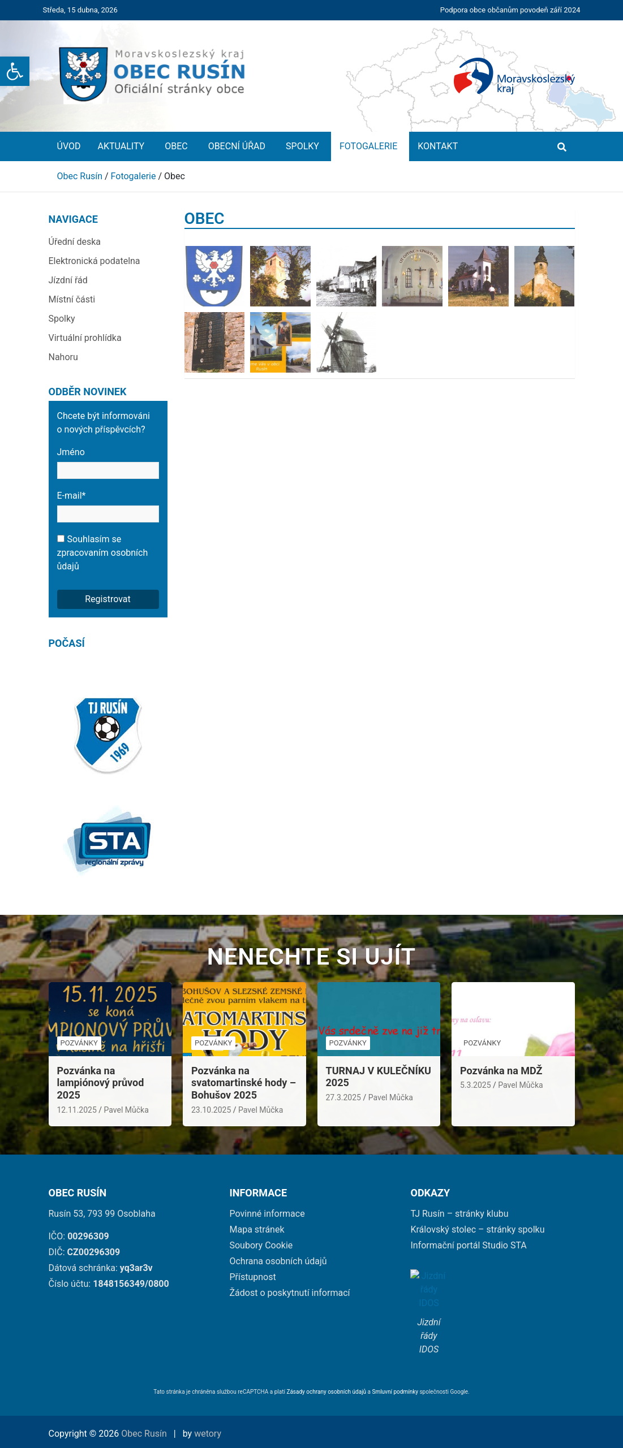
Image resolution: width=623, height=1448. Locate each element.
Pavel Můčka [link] (126, 1109)
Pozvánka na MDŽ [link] (501, 1071)
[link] (14, 71)
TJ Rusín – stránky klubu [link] (459, 1213)
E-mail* (108, 506)
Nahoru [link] (63, 357)
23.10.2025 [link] (211, 1109)
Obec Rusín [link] (144, 1433)
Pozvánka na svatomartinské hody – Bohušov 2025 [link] (243, 1083)
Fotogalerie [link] (370, 146)
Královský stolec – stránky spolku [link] (477, 1229)
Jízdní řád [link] (68, 280)
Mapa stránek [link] (256, 1229)
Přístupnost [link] (252, 1277)
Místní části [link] (72, 299)
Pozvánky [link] (79, 1043)
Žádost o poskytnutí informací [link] (289, 1292)
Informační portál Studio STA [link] (468, 1245)
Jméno (108, 463)
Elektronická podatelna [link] (94, 261)
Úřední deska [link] (75, 241)
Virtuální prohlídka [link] (85, 337)
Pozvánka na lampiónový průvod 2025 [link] (100, 1083)
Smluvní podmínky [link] (395, 1392)
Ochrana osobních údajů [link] (277, 1261)
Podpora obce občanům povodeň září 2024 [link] (510, 10)
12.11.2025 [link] (77, 1109)
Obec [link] (178, 146)
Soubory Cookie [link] (261, 1245)
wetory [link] (207, 1433)
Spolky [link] (304, 146)
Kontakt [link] (438, 146)
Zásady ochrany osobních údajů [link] (326, 1392)
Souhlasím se (102, 553)
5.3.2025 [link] (475, 1085)
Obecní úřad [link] (238, 146)
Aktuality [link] (122, 146)
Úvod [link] (69, 146)
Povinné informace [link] (266, 1213)
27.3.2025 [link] (343, 1097)
